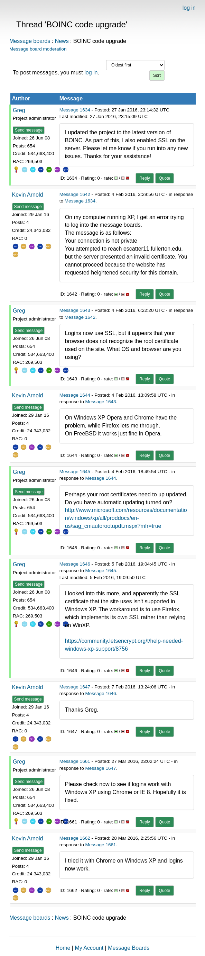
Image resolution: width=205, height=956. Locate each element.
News (62, 41)
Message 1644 (74, 395)
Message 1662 (74, 838)
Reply (144, 178)
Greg (19, 110)
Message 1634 (74, 109)
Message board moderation (38, 49)
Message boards (29, 41)
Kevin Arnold (27, 195)
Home (63, 948)
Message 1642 (74, 194)
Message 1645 (74, 471)
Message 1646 (74, 564)
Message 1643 (74, 310)
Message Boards (128, 948)
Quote (164, 178)
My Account (89, 948)
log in (189, 8)
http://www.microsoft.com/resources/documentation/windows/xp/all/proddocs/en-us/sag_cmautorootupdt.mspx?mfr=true (126, 518)
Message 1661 (74, 761)
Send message (29, 130)
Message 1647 (74, 686)
